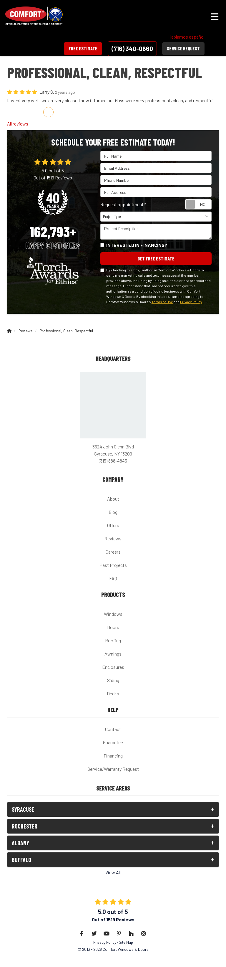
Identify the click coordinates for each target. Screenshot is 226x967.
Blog (113, 512)
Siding (113, 680)
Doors (113, 627)
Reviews (113, 538)
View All (113, 872)
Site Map (126, 942)
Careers (113, 552)
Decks (113, 693)
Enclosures (113, 667)
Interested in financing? (136, 245)
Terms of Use (162, 302)
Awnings (113, 653)
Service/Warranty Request (113, 769)
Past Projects (113, 565)
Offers (113, 525)
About (113, 498)
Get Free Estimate (156, 258)
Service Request (183, 48)
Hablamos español (186, 36)
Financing (113, 755)
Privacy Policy (191, 302)
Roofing (113, 640)
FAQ (113, 578)
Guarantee (113, 742)
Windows (113, 614)
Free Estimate (83, 48)
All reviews (17, 123)
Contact (113, 729)
